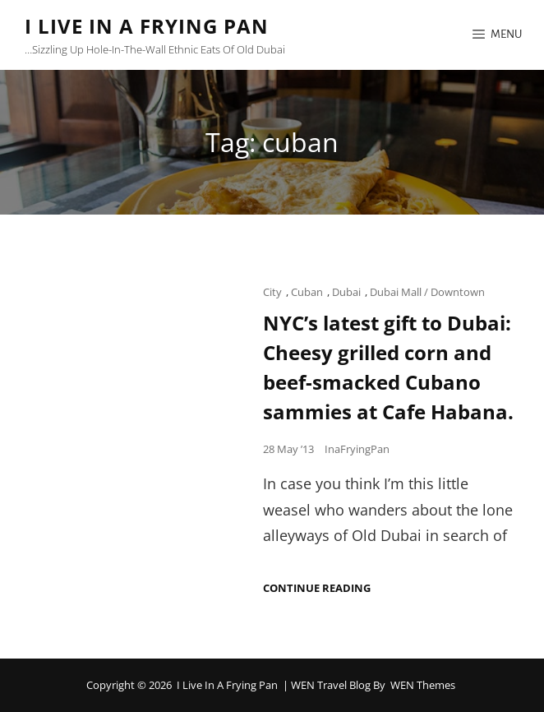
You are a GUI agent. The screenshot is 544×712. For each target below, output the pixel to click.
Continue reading (317, 588)
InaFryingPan (357, 449)
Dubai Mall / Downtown (427, 291)
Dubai (346, 291)
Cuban (307, 291)
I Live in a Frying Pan (147, 25)
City (272, 291)
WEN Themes (422, 684)
